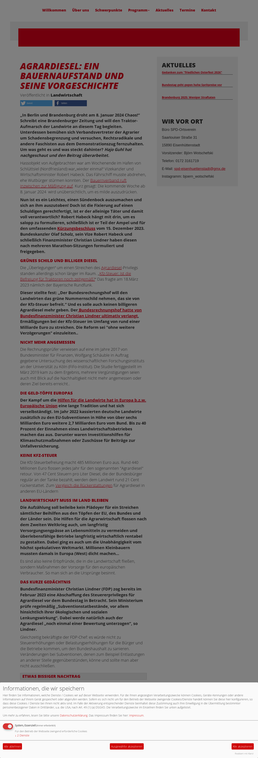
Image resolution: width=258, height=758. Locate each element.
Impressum (136, 715)
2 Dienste (22, 735)
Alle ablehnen (12, 746)
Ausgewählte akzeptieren (127, 746)
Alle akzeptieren (243, 746)
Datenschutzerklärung (73, 715)
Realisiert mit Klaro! (244, 753)
